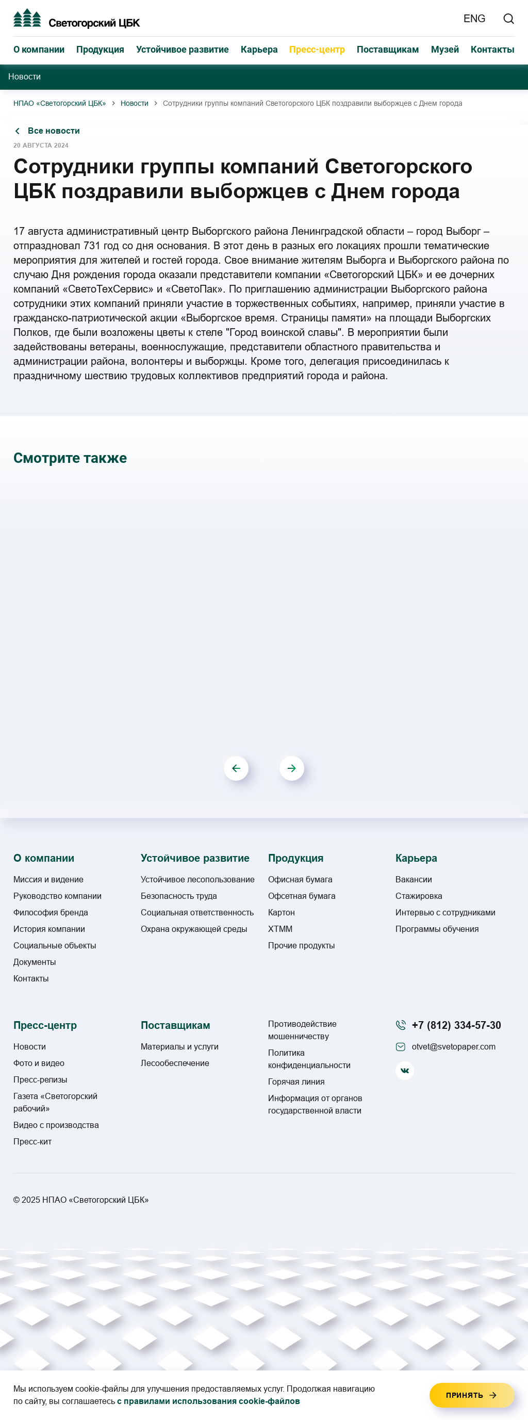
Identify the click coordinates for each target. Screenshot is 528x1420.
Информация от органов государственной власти (315, 1104)
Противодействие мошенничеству (302, 1030)
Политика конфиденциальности (309, 1059)
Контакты (493, 49)
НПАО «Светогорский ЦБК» (59, 103)
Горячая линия (296, 1081)
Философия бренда (50, 912)
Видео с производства (56, 1125)
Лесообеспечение (175, 1063)
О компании (38, 49)
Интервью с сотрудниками (445, 912)
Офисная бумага (300, 879)
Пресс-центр (317, 49)
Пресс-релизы (40, 1079)
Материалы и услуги (180, 1046)
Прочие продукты (301, 945)
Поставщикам (388, 49)
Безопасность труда (179, 896)
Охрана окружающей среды (194, 929)
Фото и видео (38, 1063)
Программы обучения (437, 929)
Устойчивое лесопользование (198, 879)
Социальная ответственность (197, 912)
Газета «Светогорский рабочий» (55, 1102)
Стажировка (418, 896)
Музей (445, 49)
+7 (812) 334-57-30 (456, 1025)
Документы (34, 962)
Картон (281, 912)
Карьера (259, 49)
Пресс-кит (32, 1141)
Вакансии (413, 879)
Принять (465, 1395)
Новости (134, 103)
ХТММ (280, 929)
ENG (475, 18)
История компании (49, 929)
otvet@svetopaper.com (454, 1046)
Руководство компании (57, 896)
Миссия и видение (48, 879)
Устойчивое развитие (182, 49)
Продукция (100, 49)
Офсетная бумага (302, 896)
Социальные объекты (54, 945)
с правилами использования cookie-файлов (208, 1401)
